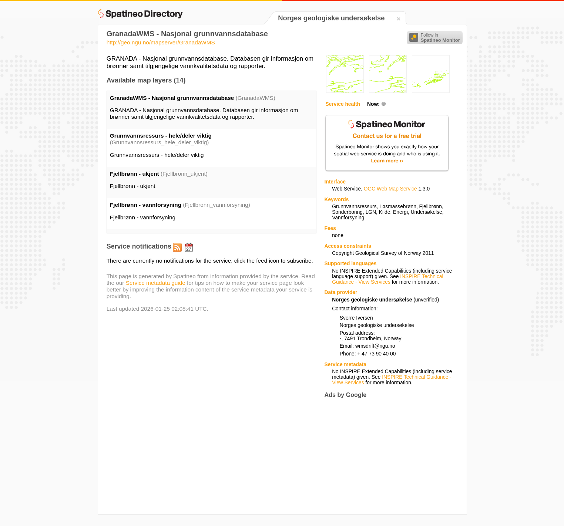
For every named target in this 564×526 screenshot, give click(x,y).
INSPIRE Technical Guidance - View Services (387, 279)
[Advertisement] (386, 456)
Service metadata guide (155, 283)
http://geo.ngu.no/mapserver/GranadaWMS (161, 42)
